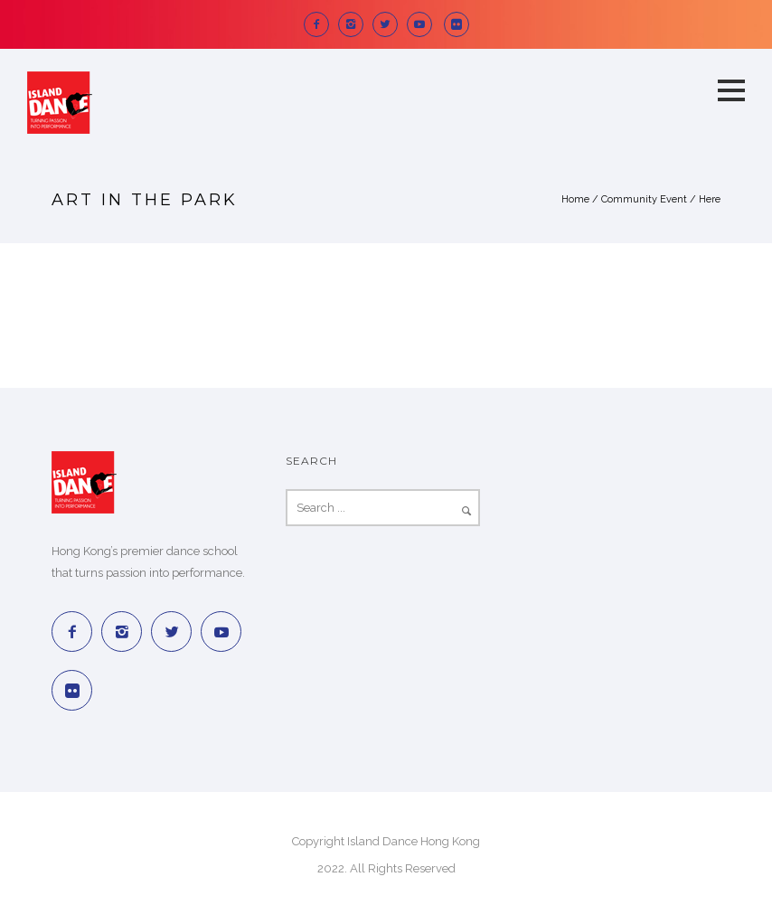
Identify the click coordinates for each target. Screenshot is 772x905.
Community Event (644, 199)
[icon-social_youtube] (424, 24)
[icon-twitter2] (389, 24)
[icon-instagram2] (355, 24)
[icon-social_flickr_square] (456, 24)
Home (575, 199)
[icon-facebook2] (321, 24)
